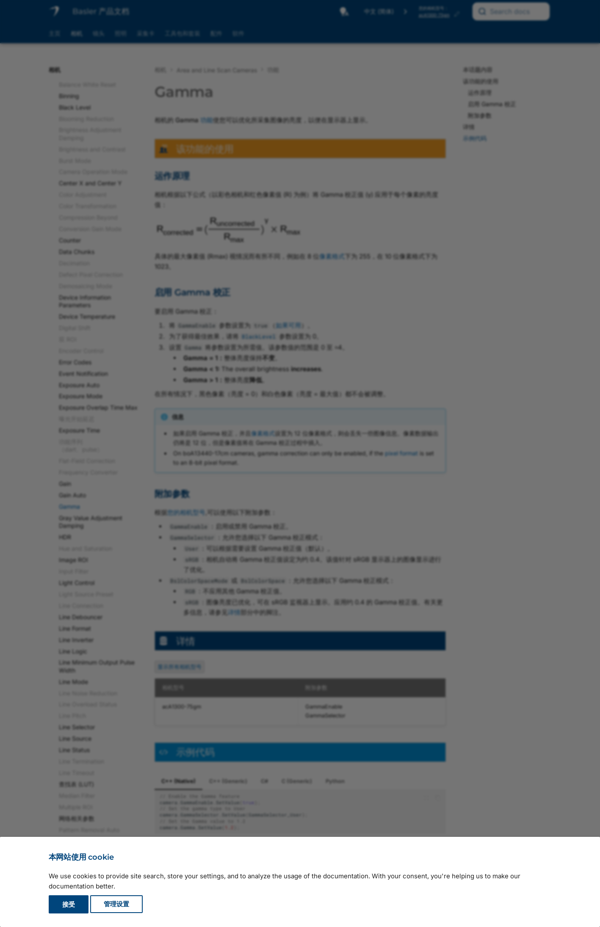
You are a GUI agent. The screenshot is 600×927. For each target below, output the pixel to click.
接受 (68, 904)
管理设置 (116, 904)
